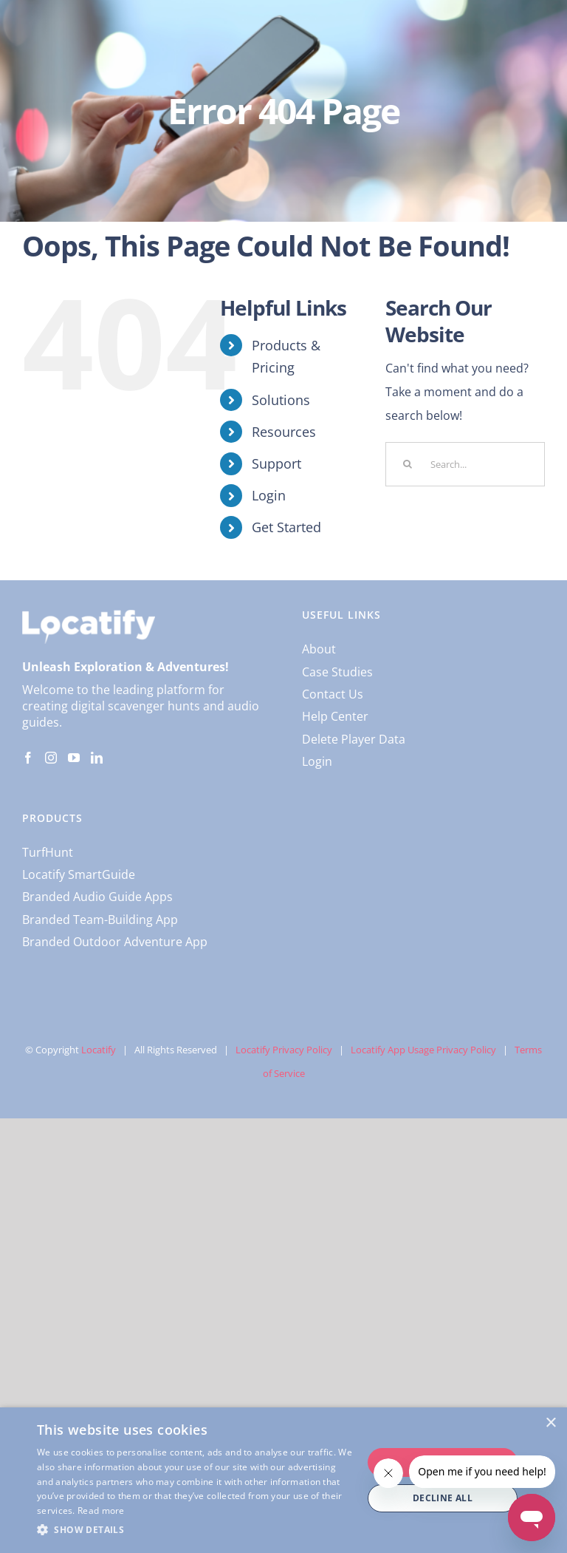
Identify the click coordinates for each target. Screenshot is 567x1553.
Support (276, 463)
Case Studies (337, 672)
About (319, 649)
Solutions (281, 400)
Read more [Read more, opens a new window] (101, 1510)
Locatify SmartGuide (78, 874)
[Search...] (465, 464)
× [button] (550, 1423)
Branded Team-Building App (100, 919)
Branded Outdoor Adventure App (114, 942)
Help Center (335, 716)
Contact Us (332, 694)
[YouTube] (74, 758)
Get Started (286, 527)
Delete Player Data (353, 739)
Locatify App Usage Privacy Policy (423, 1049)
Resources (284, 432)
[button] (195, 1530)
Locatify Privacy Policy (284, 1049)
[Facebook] (28, 758)
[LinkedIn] (97, 758)
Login (269, 495)
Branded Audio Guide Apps (97, 896)
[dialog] (283, 1480)
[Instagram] (51, 758)
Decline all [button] (442, 1498)
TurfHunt (47, 852)
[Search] (407, 464)
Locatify (98, 1049)
